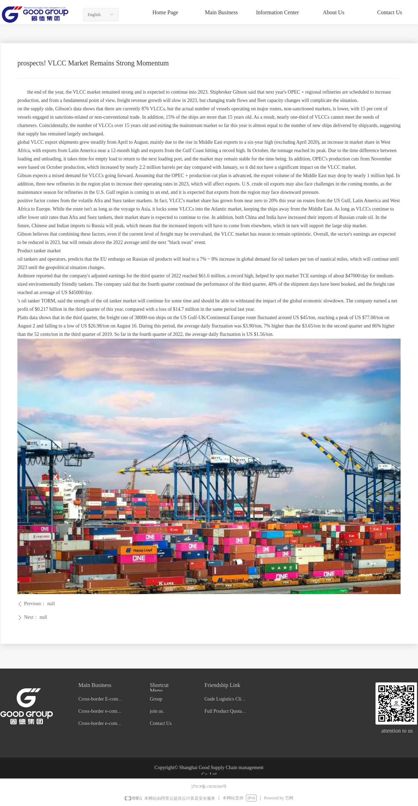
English (94, 14)
